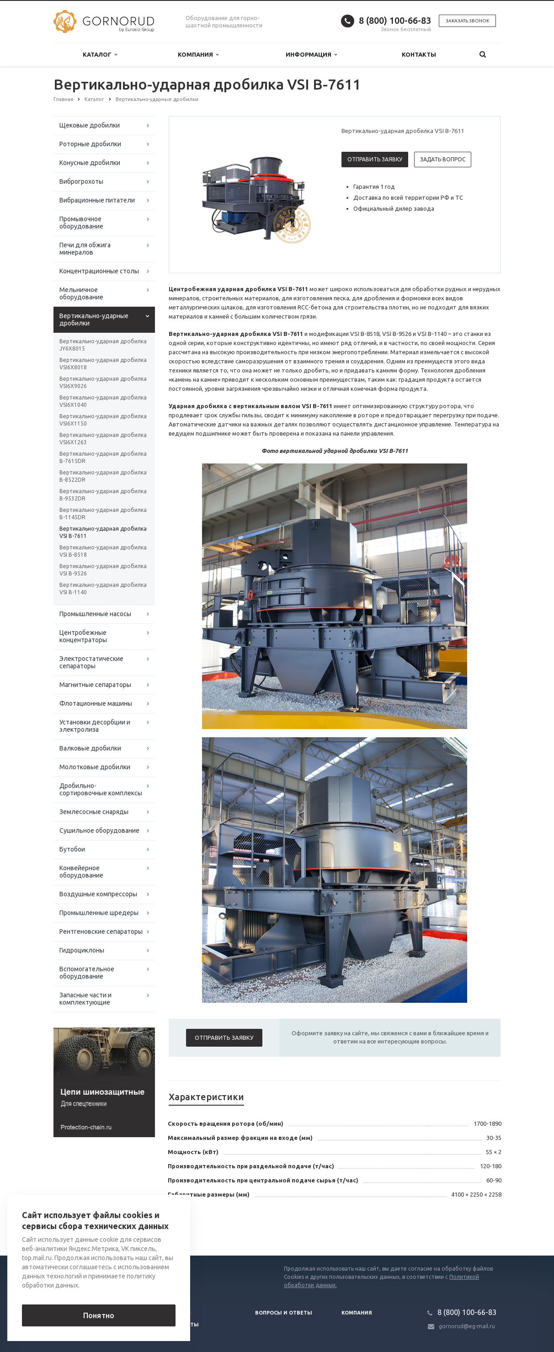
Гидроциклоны (81, 950)
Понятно (98, 1315)
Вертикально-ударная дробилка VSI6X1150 (103, 419)
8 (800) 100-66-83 (395, 20)
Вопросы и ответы (283, 1312)
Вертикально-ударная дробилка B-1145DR (103, 513)
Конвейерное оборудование (81, 871)
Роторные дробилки (90, 144)
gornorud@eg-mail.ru (467, 1326)
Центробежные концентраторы (83, 636)
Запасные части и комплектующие (85, 998)
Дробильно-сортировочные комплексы (100, 789)
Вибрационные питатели (97, 200)
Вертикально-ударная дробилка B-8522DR (103, 476)
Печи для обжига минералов (85, 248)
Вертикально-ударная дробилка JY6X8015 (103, 344)
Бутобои (72, 849)
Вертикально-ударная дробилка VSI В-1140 (103, 588)
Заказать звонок (467, 20)
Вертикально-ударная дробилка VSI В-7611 (103, 532)
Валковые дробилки (90, 748)
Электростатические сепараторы (91, 662)
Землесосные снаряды (93, 811)
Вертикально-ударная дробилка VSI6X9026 (103, 382)
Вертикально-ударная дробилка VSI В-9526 (103, 569)
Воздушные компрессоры (98, 894)
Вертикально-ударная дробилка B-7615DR (103, 457)
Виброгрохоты (81, 181)
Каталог (100, 54)
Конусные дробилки (89, 162)
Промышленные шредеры (98, 912)
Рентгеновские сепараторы (101, 931)
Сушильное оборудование (99, 830)
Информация (311, 54)
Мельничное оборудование (81, 293)
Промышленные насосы (95, 613)
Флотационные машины (95, 703)
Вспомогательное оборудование (86, 972)
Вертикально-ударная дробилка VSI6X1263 (103, 438)
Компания (198, 54)
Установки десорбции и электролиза (94, 726)
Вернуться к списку (83, 1226)
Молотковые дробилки (94, 767)
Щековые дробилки (89, 125)
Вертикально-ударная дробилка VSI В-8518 (103, 551)
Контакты (419, 54)
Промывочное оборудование (81, 222)
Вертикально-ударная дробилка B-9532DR (103, 494)
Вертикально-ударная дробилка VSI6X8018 (103, 363)
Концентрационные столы (99, 271)
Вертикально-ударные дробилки (93, 319)
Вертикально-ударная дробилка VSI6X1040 (103, 401)
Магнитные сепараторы (95, 684)
